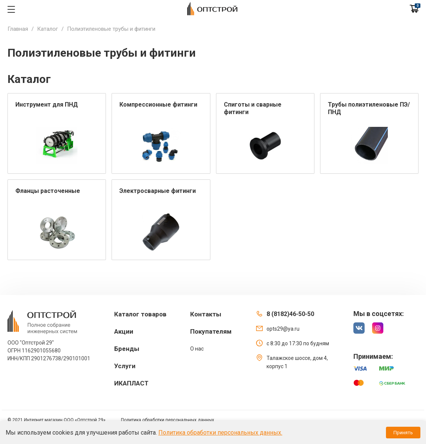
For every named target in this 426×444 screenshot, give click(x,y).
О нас (197, 349)
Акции (123, 331)
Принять (403, 432)
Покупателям (211, 331)
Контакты (205, 314)
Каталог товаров (140, 314)
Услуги (125, 366)
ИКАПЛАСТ (131, 383)
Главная (17, 29)
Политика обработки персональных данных (167, 420)
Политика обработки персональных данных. (220, 432)
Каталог (47, 29)
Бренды (126, 348)
